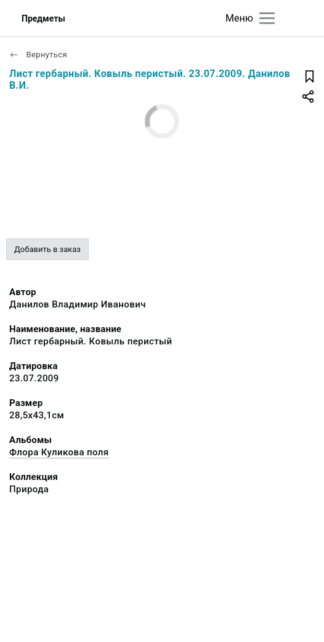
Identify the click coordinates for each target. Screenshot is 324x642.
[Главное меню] (267, 18)
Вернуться (38, 54)
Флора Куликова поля (59, 452)
